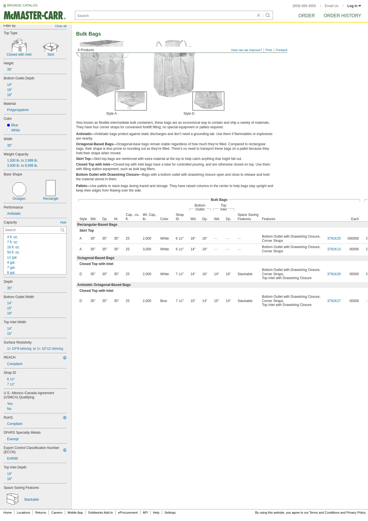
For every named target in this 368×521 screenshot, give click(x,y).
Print (269, 50)
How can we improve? (246, 50)
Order (306, 15)
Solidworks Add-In (100, 512)
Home (7, 512)
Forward (281, 50)
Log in (354, 6)
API (145, 512)
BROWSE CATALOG (22, 5)
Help (156, 512)
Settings (170, 512)
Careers (56, 512)
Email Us (331, 6)
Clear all (60, 26)
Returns (40, 512)
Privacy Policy (356, 512)
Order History (342, 15)
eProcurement (128, 512)
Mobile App (75, 512)
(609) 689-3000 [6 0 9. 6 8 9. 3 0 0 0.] (304, 6)
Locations (23, 512)
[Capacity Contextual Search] (34, 230)
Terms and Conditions (324, 512)
